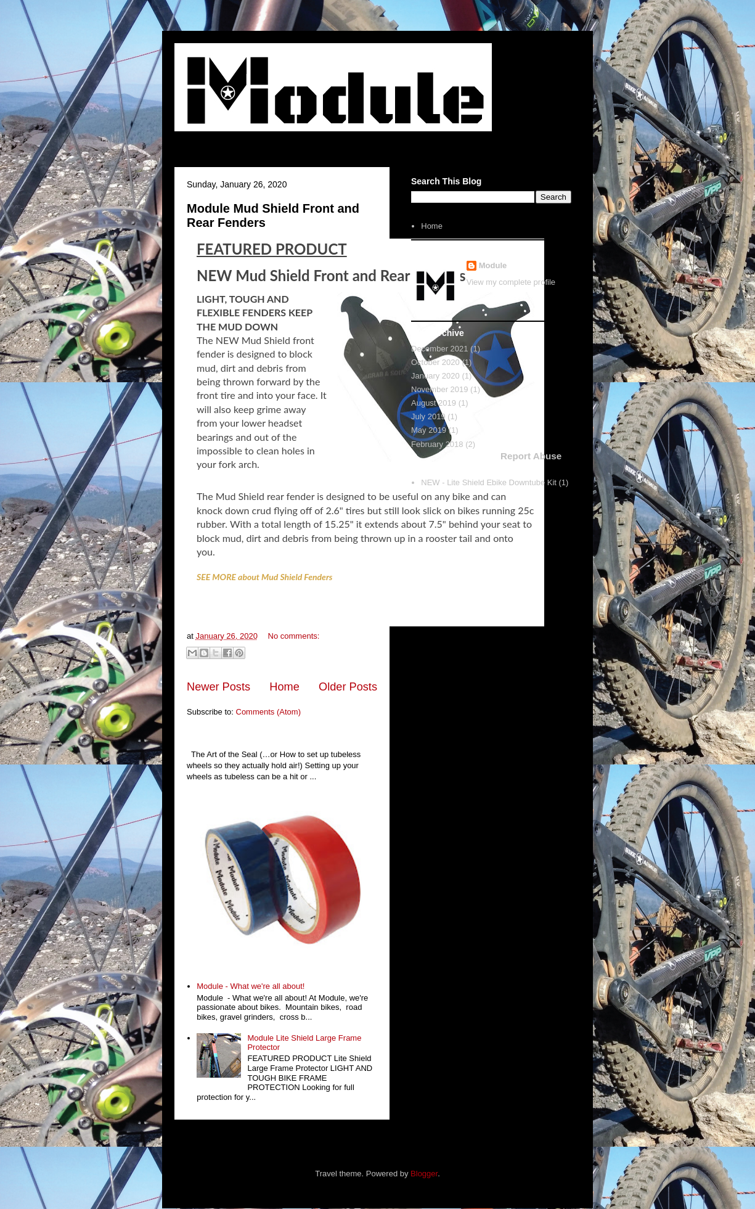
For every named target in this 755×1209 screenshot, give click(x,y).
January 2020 (435, 375)
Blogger (424, 1173)
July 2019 (428, 416)
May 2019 (428, 430)
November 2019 (439, 389)
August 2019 (433, 403)
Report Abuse (530, 456)
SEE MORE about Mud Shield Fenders (265, 577)
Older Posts (348, 687)
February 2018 (437, 444)
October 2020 (435, 362)
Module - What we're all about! (250, 986)
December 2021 (439, 348)
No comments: (294, 636)
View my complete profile (511, 282)
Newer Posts (218, 687)
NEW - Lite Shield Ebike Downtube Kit (489, 482)
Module (493, 265)
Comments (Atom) (268, 711)
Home (284, 687)
